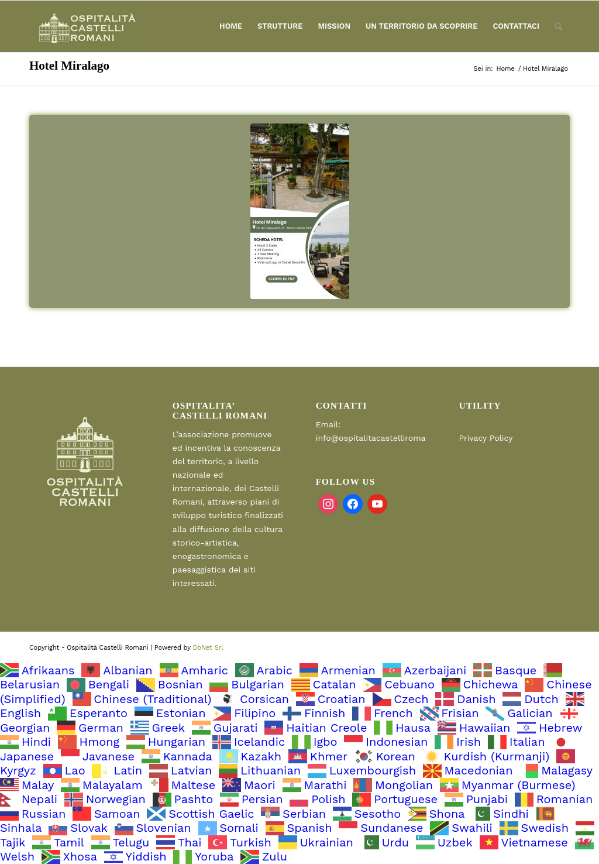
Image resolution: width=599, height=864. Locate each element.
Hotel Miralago (69, 66)
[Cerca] (558, 26)
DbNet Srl (207, 648)
